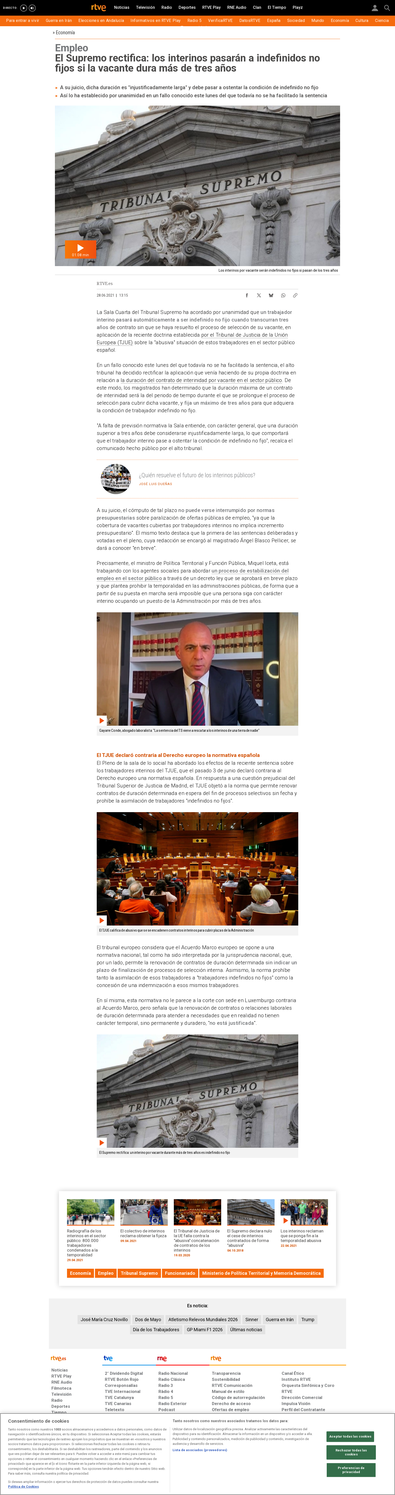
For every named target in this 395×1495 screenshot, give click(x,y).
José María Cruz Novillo (104, 1319)
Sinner (251, 1319)
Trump (307, 1319)
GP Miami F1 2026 (205, 1329)
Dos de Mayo (148, 1319)
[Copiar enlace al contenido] (295, 294)
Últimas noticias (246, 1329)
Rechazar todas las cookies (351, 1452)
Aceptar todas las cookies (350, 1437)
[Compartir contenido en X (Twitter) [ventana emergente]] (259, 294)
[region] (197, 1454)
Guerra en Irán (280, 1319)
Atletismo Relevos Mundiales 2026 (203, 1319)
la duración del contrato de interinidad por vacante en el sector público (201, 380)
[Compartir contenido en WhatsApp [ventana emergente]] (283, 294)
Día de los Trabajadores (156, 1329)
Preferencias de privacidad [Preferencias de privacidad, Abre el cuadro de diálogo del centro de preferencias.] (351, 1470)
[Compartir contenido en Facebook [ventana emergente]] (247, 294)
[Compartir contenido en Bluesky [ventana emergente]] (271, 294)
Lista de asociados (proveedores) (200, 1450)
